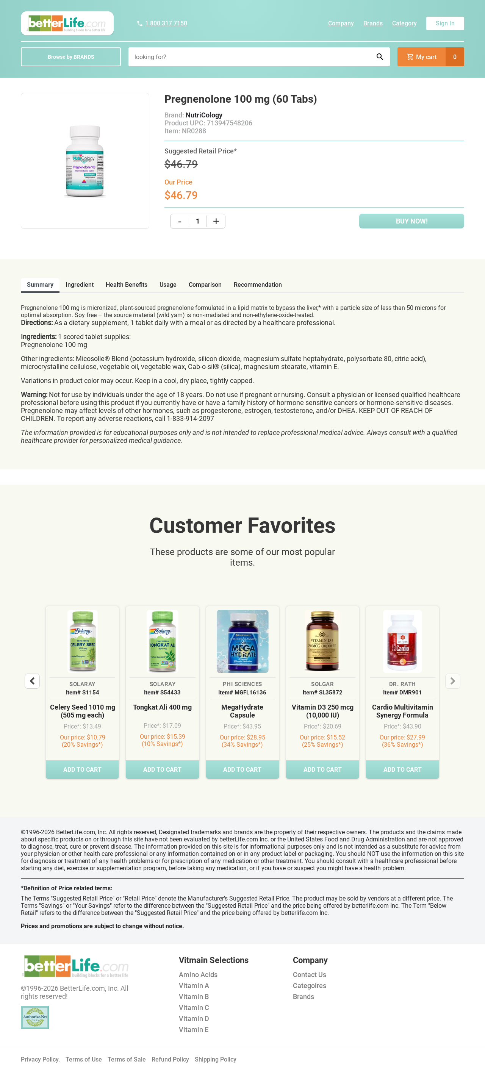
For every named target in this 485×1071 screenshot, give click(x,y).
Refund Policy (170, 1059)
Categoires (309, 986)
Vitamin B (194, 997)
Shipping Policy (215, 1059)
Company (341, 23)
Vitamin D (194, 1019)
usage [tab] (168, 284)
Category (404, 23)
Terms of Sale (127, 1059)
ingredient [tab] (80, 284)
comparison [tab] (205, 284)
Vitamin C (194, 1008)
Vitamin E (193, 1029)
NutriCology (204, 115)
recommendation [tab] (258, 284)
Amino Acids (198, 975)
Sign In (445, 23)
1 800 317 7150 (161, 23)
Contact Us (309, 975)
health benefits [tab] (126, 284)
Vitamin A (194, 986)
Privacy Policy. (40, 1059)
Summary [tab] (40, 284)
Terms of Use (84, 1059)
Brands (373, 23)
